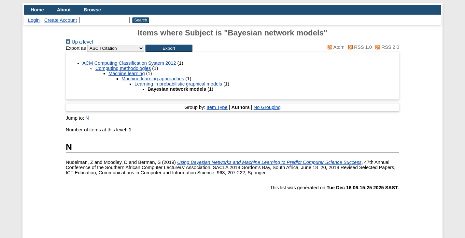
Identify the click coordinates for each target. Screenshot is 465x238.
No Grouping (267, 107)
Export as (76, 48)
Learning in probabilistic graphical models (178, 83)
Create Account (60, 20)
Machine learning (126, 73)
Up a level (79, 42)
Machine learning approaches (152, 78)
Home (37, 9)
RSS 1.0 (359, 47)
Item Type (217, 107)
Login (34, 20)
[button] (168, 48)
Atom (335, 47)
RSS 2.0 (386, 47)
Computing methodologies (123, 68)
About (64, 9)
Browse (92, 9)
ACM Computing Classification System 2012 (129, 63)
